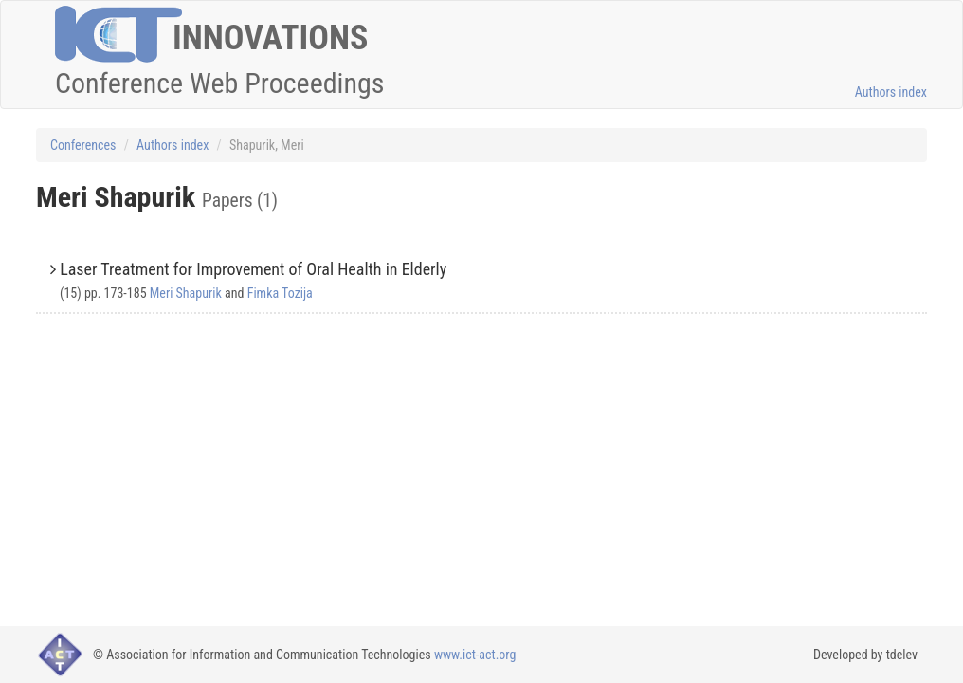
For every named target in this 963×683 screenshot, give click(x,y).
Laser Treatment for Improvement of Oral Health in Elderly (253, 269)
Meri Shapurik (186, 293)
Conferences (83, 145)
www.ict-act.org (475, 654)
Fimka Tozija (280, 293)
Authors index (891, 92)
